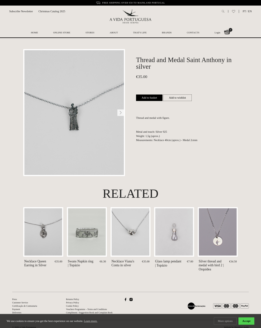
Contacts (193, 32)
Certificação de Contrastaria (24, 306)
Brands (167, 32)
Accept (246, 321)
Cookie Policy (72, 306)
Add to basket (149, 97)
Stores (90, 32)
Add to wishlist (177, 97)
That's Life (140, 32)
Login (217, 32)
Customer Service (20, 302)
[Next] (120, 112)
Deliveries (16, 312)
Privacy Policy (72, 302)
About (114, 32)
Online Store (61, 32)
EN (250, 11)
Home (34, 32)
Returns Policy (72, 299)
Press (14, 299)
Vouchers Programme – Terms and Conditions (86, 309)
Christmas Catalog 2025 (51, 11)
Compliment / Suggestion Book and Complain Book (89, 312)
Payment (16, 309)
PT (244, 11)
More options (225, 321)
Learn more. (90, 321)
